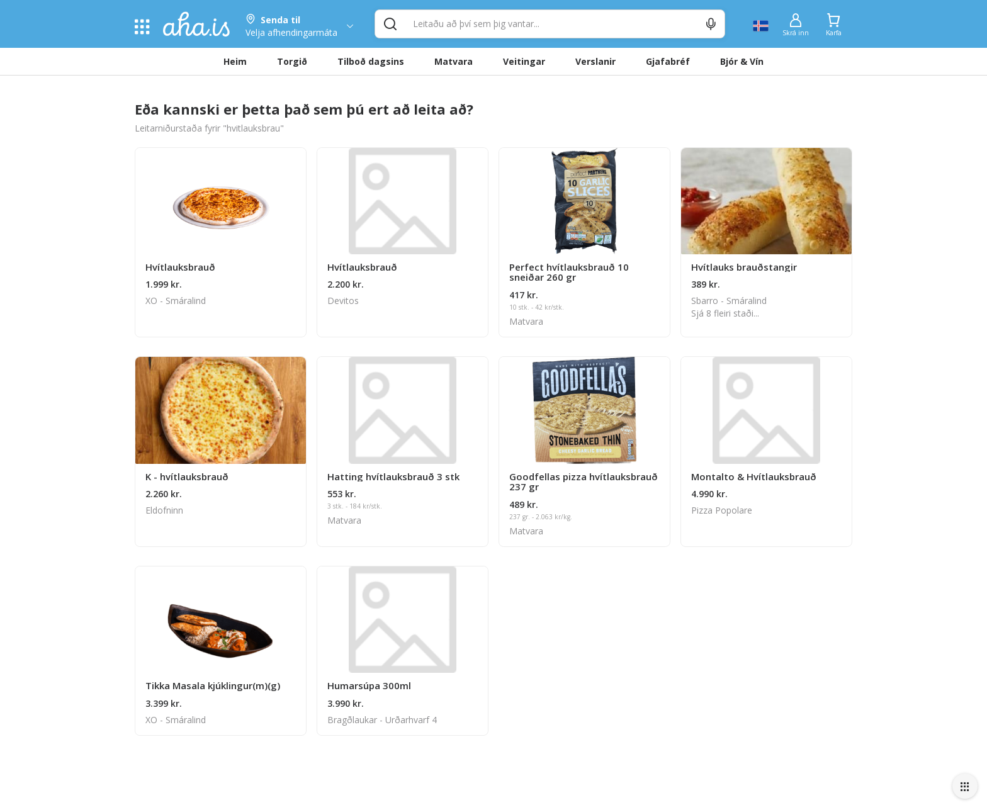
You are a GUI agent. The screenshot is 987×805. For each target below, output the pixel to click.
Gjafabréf (668, 61)
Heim (235, 61)
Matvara (453, 61)
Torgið (292, 61)
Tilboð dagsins (370, 61)
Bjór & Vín (742, 61)
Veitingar (524, 61)
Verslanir (595, 61)
